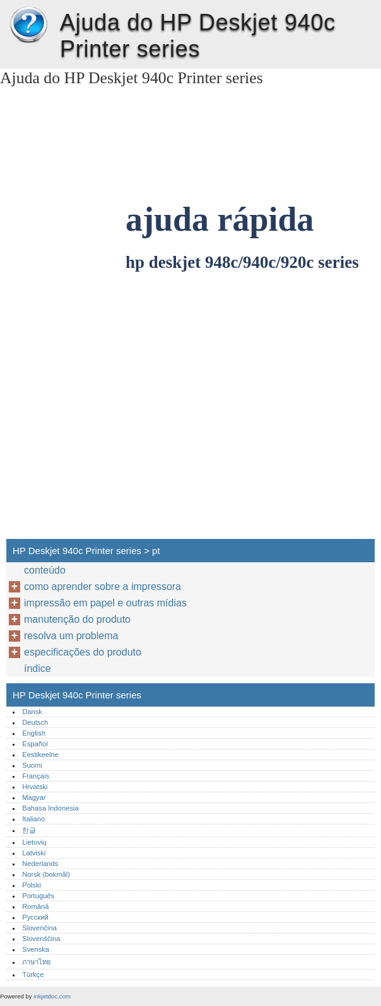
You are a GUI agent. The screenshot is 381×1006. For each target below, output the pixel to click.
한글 (29, 830)
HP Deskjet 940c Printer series (28, 25)
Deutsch (35, 722)
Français (35, 776)
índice (37, 668)
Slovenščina (41, 938)
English (33, 733)
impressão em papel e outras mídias (105, 603)
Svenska (35, 949)
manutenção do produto (77, 619)
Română (35, 906)
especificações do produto (82, 652)
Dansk (32, 711)
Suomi (32, 765)
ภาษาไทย (36, 962)
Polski (31, 885)
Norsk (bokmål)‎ (46, 874)
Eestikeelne (40, 754)
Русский (35, 917)
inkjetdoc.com (52, 996)
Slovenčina (39, 928)
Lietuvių (34, 842)
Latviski (33, 853)
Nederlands (40, 863)
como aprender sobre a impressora (102, 586)
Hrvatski (34, 786)
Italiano (33, 819)
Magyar (33, 797)
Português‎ (38, 895)
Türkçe (33, 974)
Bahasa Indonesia (50, 808)
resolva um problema (71, 635)
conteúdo (45, 570)
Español (34, 744)
